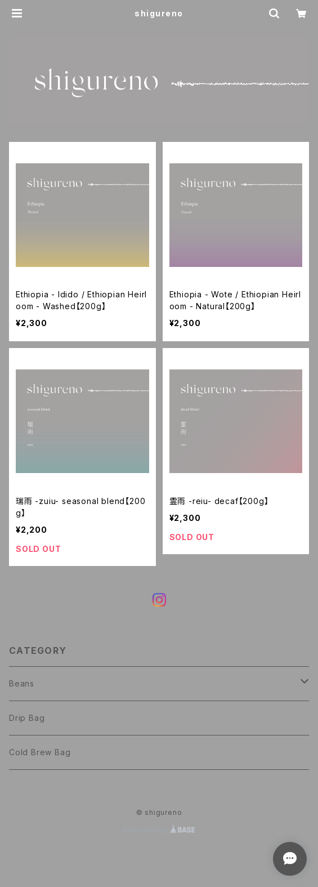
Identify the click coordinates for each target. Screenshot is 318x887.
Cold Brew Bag (39, 752)
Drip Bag (26, 718)
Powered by (159, 830)
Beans (21, 683)
